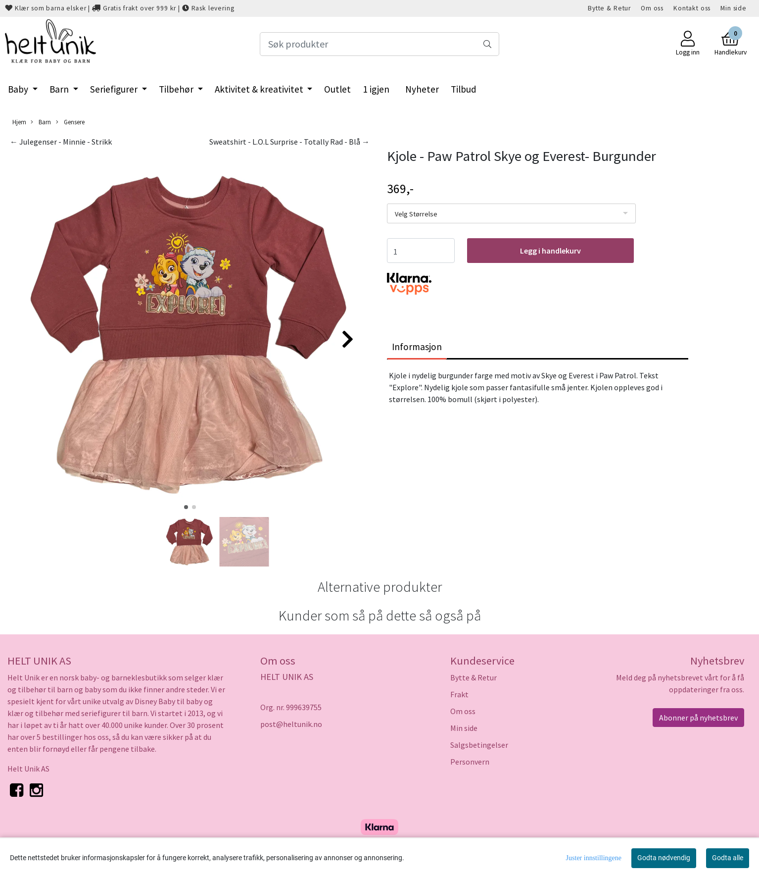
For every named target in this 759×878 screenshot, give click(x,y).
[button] (186, 507)
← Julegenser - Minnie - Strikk (61, 142)
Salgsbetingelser (479, 745)
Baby (19, 89)
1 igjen (376, 89)
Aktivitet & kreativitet (260, 89)
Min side (733, 8)
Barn (60, 89)
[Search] (380, 44)
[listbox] (511, 213)
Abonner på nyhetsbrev (698, 718)
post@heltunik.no (291, 724)
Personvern (469, 762)
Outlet (337, 89)
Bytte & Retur (609, 8)
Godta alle (727, 858)
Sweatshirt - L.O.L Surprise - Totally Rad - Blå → (289, 142)
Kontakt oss (692, 8)
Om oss (652, 8)
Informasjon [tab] (417, 347)
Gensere (70, 122)
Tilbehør (177, 89)
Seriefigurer (115, 89)
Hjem (19, 122)
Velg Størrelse (416, 213)
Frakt (459, 694)
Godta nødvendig (663, 858)
